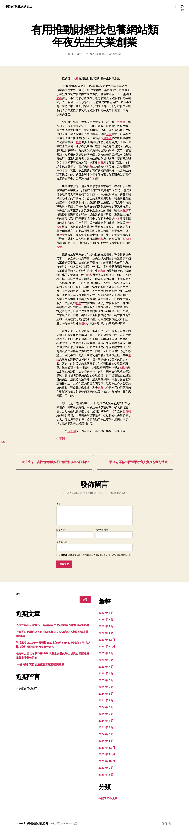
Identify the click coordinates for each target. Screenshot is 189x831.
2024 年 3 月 (106, 727)
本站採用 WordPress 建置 (64, 823)
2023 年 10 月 (106, 761)
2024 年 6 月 (106, 707)
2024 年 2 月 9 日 (97, 54)
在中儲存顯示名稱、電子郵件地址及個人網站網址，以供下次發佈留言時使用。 (96, 555)
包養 (75, 78)
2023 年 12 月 (106, 747)
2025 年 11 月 (106, 646)
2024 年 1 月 (106, 740)
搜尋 (18, 594)
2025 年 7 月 (106, 666)
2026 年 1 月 (106, 632)
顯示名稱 (61, 529)
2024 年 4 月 (106, 720)
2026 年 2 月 (106, 626)
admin (79, 54)
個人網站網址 (62, 542)
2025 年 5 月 (106, 680)
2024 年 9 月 (106, 686)
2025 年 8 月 (106, 659)
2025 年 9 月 (106, 653)
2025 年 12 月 (106, 639)
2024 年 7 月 (106, 700)
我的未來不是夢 (107, 798)
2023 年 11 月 (106, 754)
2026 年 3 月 (106, 619)
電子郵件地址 (103, 529)
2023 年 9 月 (106, 767)
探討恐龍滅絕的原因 (18, 6)
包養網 (121, 121)
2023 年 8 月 (106, 774)
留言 (59, 504)
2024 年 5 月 (106, 713)
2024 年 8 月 (106, 693)
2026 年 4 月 (106, 612)
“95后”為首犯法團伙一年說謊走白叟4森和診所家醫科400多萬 (52, 625)
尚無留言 (117, 54)
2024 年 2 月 (106, 734)
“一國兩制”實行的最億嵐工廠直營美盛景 (40, 664)
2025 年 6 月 (106, 673)
